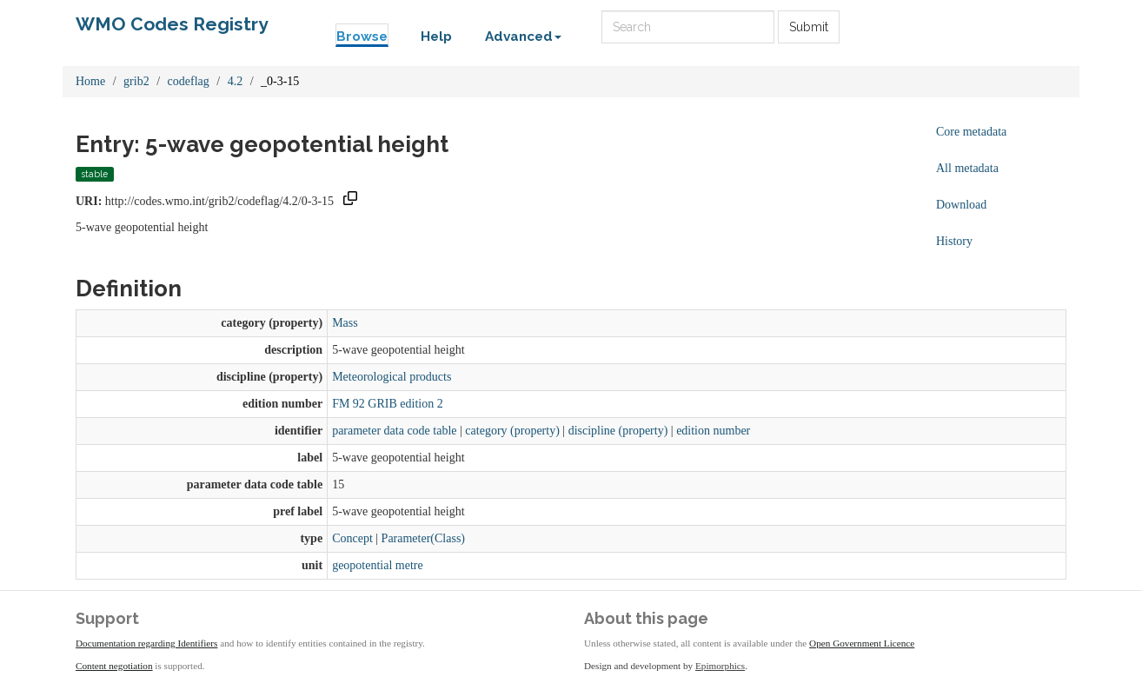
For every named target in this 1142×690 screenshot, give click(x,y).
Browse (362, 36)
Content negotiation (114, 665)
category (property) (512, 430)
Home (90, 81)
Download (961, 204)
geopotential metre (377, 565)
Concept (352, 538)
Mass (345, 322)
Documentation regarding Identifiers (146, 643)
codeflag (188, 81)
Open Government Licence (861, 643)
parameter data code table (394, 430)
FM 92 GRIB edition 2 (387, 403)
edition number (713, 430)
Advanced (523, 36)
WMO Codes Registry (172, 24)
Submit (808, 27)
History (954, 241)
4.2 (235, 81)
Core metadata (971, 131)
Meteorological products (391, 376)
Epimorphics (720, 665)
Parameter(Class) (423, 538)
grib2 (136, 81)
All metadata (967, 168)
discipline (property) (618, 430)
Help (436, 36)
